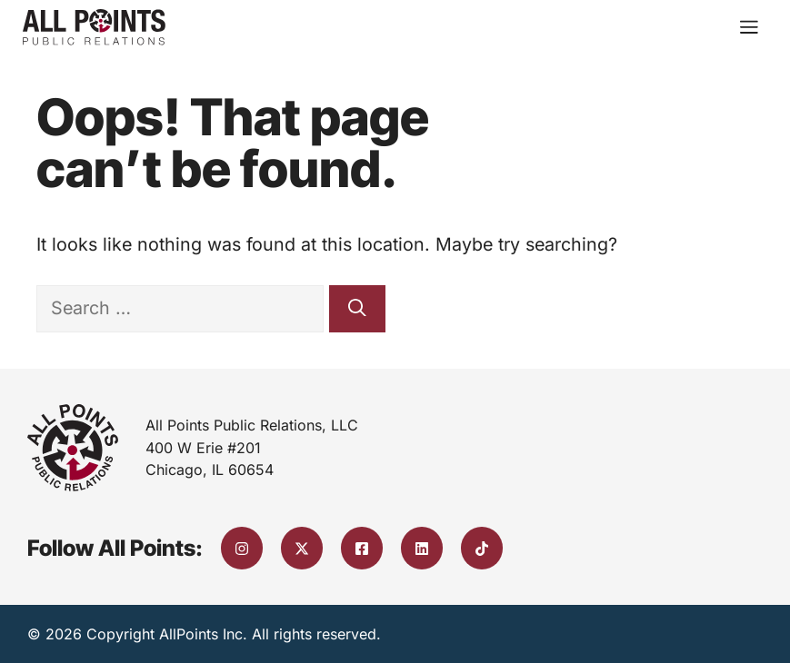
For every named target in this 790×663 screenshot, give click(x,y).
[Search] (357, 308)
